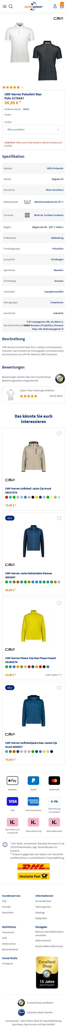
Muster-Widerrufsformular (49, 946)
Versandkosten (43, 901)
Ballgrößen (41, 918)
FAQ (4, 901)
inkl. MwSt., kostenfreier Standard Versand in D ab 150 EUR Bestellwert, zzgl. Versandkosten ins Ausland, (37, 847)
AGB (4, 938)
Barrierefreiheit (10, 949)
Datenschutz (9, 943)
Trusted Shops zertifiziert (40, 1002)
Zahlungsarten (43, 906)
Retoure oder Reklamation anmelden (49, 933)
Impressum (8, 932)
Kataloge (40, 912)
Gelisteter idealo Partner (40, 1012)
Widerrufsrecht (43, 940)
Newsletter (8, 912)
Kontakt (6, 906)
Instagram (7, 963)
